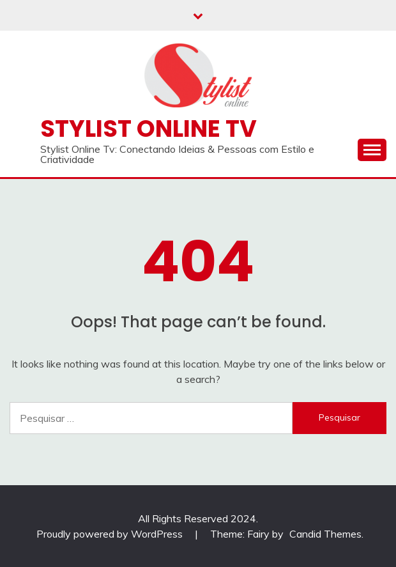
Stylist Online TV (148, 128)
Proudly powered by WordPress (110, 533)
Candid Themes (325, 533)
